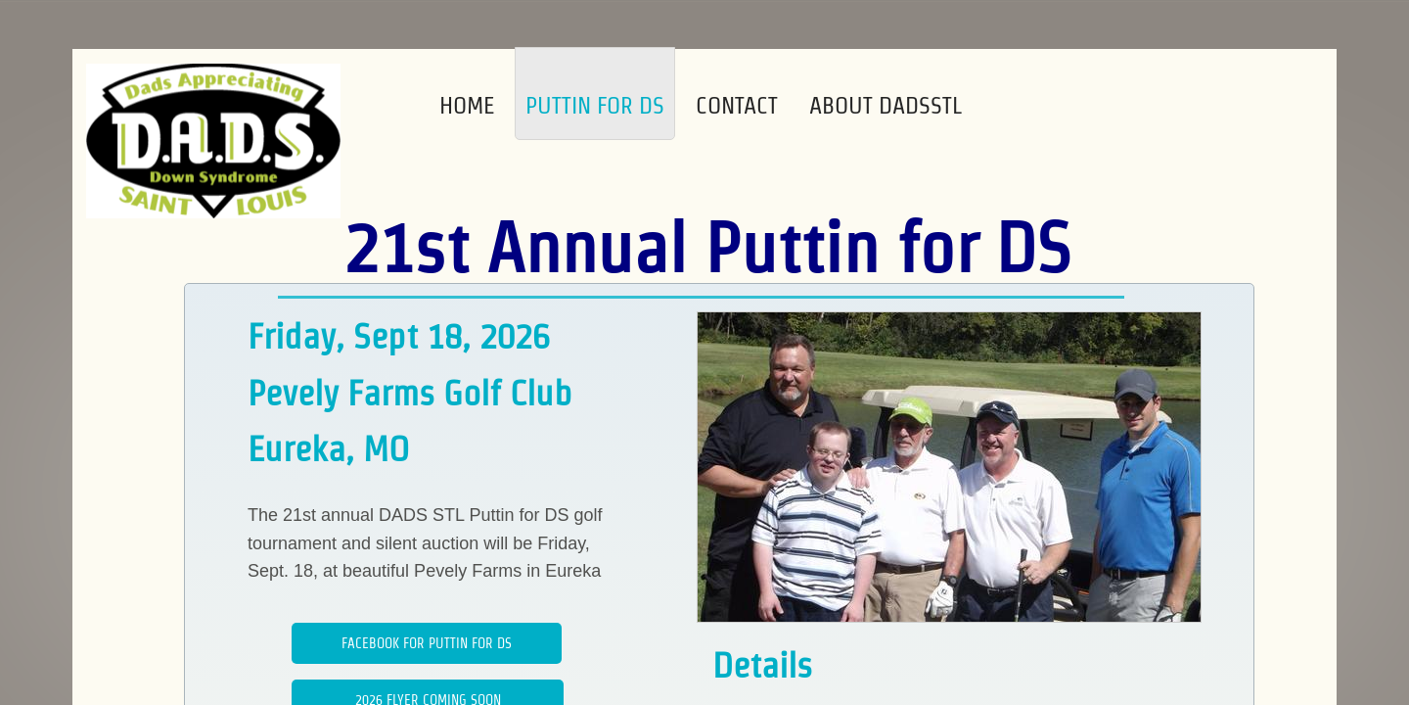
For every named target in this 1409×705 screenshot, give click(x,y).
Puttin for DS (594, 105)
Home (466, 105)
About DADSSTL (885, 105)
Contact (737, 105)
